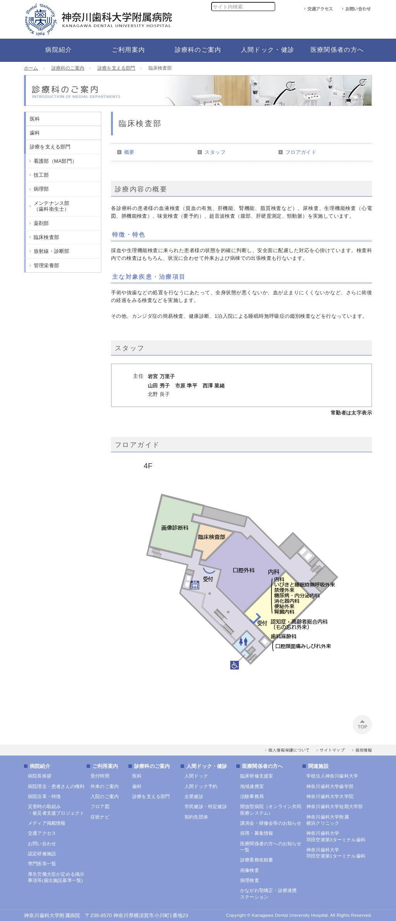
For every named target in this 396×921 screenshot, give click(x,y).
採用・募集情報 (256, 833)
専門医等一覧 (42, 863)
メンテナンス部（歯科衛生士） (51, 206)
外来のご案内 (104, 786)
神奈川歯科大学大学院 (329, 796)
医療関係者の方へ (262, 766)
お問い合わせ (42, 843)
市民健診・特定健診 (205, 806)
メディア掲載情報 (47, 823)
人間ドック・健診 (206, 766)
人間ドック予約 (200, 786)
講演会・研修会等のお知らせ (271, 823)
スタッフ (215, 152)
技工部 (41, 175)
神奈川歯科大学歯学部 (329, 786)
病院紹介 (40, 766)
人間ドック (196, 776)
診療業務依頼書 (256, 860)
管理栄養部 (46, 265)
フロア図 (99, 806)
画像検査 (249, 870)
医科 (35, 119)
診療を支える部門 (116, 68)
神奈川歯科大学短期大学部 (334, 806)
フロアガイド (300, 152)
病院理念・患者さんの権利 (56, 786)
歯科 (35, 133)
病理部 (41, 189)
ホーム (31, 68)
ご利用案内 (105, 766)
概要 (129, 152)
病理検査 (249, 880)
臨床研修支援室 (256, 776)
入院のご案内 (104, 796)
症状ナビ (99, 817)
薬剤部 (41, 223)
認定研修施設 (42, 853)
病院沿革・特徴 (44, 796)
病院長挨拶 (39, 776)
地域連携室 (252, 786)
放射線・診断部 (51, 251)
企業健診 (193, 796)
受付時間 (99, 776)
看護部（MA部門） (55, 161)
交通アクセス (42, 833)
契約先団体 (196, 817)
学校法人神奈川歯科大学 (332, 776)
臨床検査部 (46, 237)
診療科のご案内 (67, 68)
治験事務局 (252, 796)
